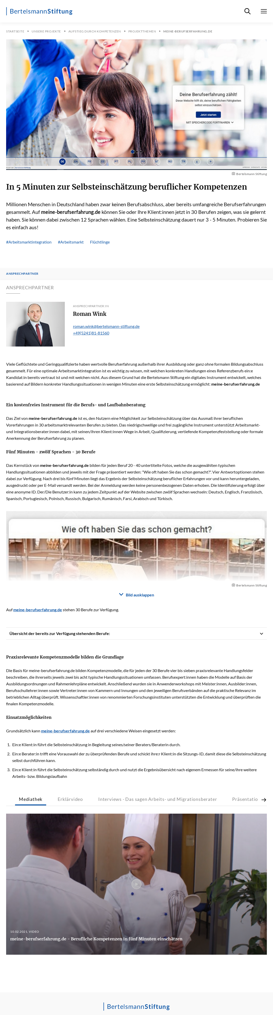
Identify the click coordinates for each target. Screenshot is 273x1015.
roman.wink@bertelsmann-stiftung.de (106, 326)
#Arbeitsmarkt (71, 241)
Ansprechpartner (22, 273)
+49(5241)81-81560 (91, 332)
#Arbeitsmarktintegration (29, 241)
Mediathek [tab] (30, 799)
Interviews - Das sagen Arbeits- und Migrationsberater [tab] (157, 799)
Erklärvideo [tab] (70, 799)
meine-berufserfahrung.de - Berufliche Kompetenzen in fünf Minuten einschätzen (96, 938)
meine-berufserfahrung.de (53, 418)
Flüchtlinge (100, 241)
